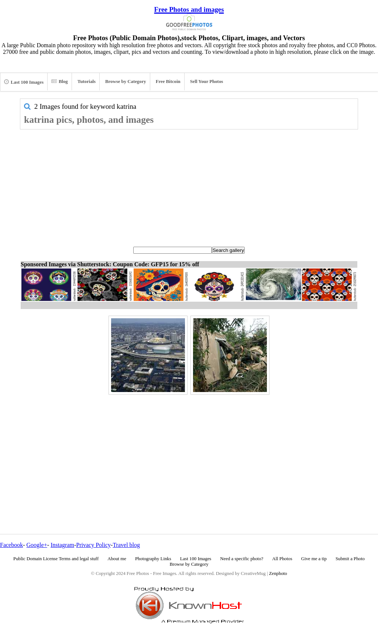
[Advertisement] (189, 184)
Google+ (37, 545)
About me (116, 558)
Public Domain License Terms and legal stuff (56, 558)
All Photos (282, 558)
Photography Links (153, 558)
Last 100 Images (24, 82)
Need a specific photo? (241, 558)
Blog (59, 81)
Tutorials (87, 81)
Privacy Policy (93, 545)
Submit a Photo (350, 558)
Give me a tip (314, 558)
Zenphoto (278, 573)
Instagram (62, 545)
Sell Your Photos (206, 81)
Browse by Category (125, 81)
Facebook (11, 545)
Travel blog (126, 545)
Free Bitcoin (168, 81)
